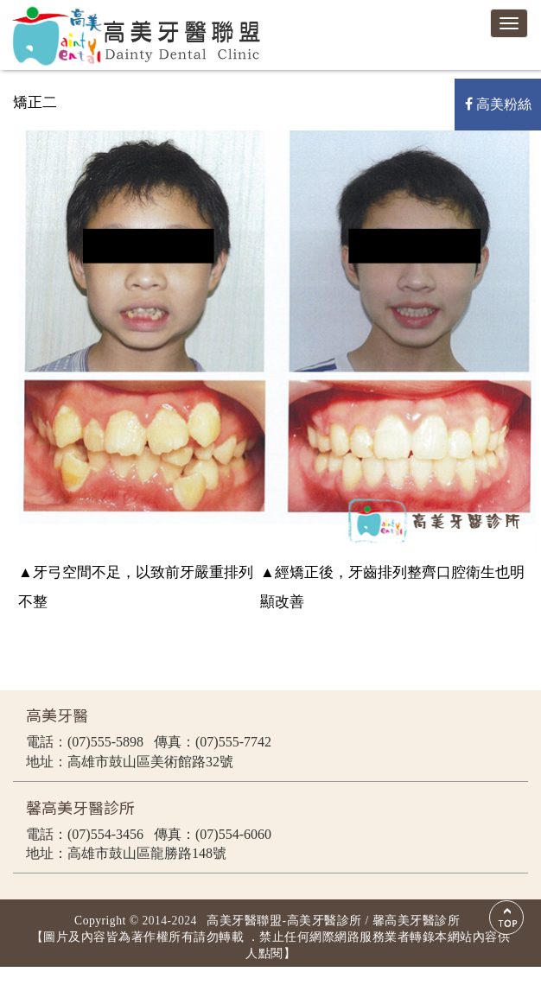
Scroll (506, 917)
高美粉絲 (498, 104)
